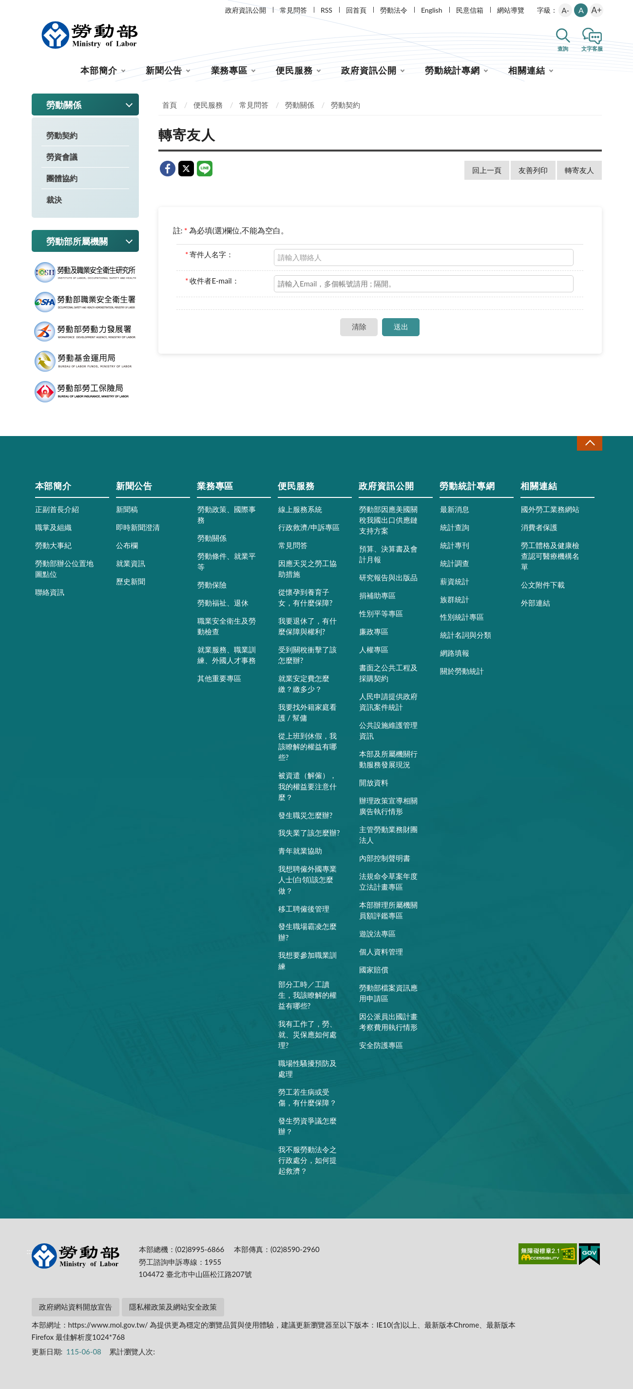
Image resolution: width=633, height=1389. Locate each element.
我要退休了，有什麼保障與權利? (307, 626)
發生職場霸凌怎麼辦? (307, 931)
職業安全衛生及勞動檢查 (226, 626)
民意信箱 (469, 10)
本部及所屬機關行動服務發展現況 (388, 759)
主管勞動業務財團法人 (388, 834)
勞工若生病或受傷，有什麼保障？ (307, 1097)
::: (30, 8)
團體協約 (61, 178)
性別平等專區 (381, 613)
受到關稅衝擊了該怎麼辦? (307, 655)
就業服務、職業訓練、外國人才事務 (226, 655)
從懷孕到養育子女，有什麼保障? (305, 597)
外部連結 (535, 602)
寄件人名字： (209, 254)
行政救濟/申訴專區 (309, 527)
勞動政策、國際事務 (226, 514)
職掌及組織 (53, 527)
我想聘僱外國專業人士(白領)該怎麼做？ (307, 879)
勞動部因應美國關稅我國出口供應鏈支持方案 (388, 520)
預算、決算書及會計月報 (388, 554)
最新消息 (454, 509)
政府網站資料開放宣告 (75, 1306)
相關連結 (526, 70)
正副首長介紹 (57, 509)
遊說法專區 (377, 933)
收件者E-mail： (212, 280)
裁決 (54, 199)
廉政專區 (373, 631)
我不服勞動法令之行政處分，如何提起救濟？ (307, 1160)
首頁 (169, 104)
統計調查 (454, 563)
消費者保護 (539, 527)
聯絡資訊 (49, 592)
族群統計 (454, 599)
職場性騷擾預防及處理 (307, 1068)
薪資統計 (454, 581)
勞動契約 (61, 135)
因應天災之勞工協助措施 (307, 568)
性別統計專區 (462, 616)
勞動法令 (393, 10)
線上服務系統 (300, 509)
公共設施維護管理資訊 (388, 730)
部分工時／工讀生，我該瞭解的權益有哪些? (307, 995)
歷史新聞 (130, 581)
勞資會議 (61, 156)
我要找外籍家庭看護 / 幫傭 (307, 712)
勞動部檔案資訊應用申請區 (388, 993)
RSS (326, 10)
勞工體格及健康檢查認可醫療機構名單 (550, 556)
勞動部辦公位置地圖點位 (64, 568)
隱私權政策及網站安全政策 (173, 1306)
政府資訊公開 (245, 10)
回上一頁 (486, 170)
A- (565, 10)
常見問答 (293, 10)
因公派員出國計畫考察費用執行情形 (388, 1021)
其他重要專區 (219, 678)
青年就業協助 (300, 850)
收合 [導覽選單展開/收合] (589, 443)
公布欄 (127, 545)
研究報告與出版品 (388, 577)
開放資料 (373, 782)
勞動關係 (299, 104)
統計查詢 (454, 527)
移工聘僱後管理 (303, 908)
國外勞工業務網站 (550, 509)
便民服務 (294, 70)
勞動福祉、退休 (223, 602)
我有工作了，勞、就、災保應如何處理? (307, 1034)
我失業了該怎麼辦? (309, 832)
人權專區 (373, 649)
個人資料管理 (381, 951)
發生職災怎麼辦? (305, 815)
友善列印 (533, 170)
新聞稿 (127, 509)
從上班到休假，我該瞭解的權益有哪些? (307, 746)
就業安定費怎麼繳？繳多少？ (303, 683)
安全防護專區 (381, 1045)
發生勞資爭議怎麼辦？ (307, 1126)
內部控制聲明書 (384, 858)
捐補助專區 (377, 595)
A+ (597, 10)
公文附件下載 (543, 584)
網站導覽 (510, 10)
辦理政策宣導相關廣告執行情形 (388, 806)
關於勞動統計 (462, 670)
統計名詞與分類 (465, 634)
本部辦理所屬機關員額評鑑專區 (388, 910)
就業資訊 (130, 563)
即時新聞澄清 (138, 527)
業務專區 (229, 70)
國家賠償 (373, 969)
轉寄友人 (579, 170)
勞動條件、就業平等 (226, 561)
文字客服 (592, 48)
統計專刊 (454, 545)
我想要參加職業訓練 (307, 960)
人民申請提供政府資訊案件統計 (388, 701)
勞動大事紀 (53, 545)
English (431, 10)
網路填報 (454, 652)
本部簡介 (98, 70)
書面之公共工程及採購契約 (388, 673)
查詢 (562, 48)
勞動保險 (212, 584)
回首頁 (356, 10)
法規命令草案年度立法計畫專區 (388, 881)
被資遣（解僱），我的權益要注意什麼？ (307, 786)
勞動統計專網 (452, 70)
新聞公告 (164, 70)
